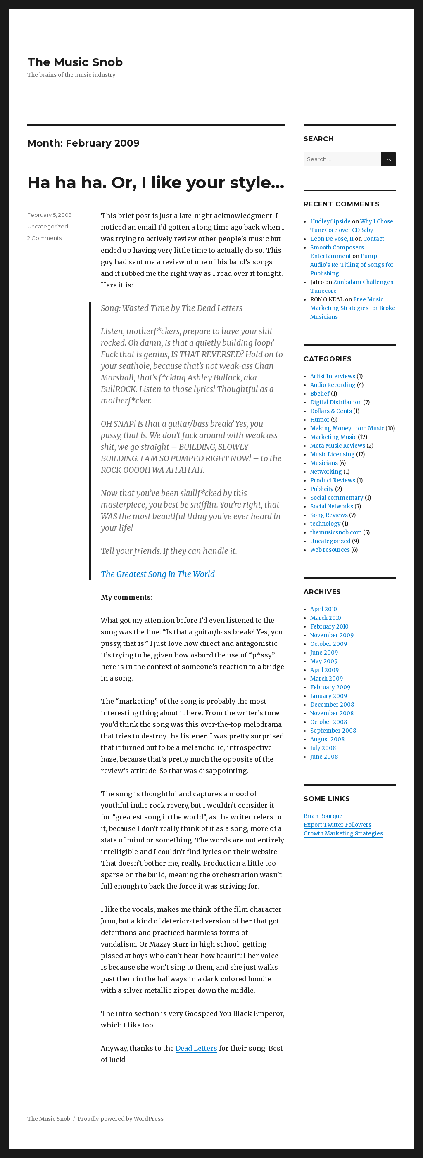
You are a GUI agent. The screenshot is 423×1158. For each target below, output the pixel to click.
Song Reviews (329, 515)
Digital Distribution (336, 402)
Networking (326, 471)
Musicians (324, 463)
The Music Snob (75, 62)
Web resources (330, 549)
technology (325, 523)
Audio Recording (333, 385)
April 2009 (324, 670)
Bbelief (320, 393)
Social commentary (337, 497)
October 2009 (328, 644)
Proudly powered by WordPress (121, 1118)
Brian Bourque (323, 816)
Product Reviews (332, 480)
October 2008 (328, 722)
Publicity (322, 489)
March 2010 (325, 618)
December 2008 (332, 704)
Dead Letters (196, 1048)
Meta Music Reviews (337, 445)
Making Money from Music (347, 428)
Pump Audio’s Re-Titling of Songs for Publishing (352, 265)
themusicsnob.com (336, 532)
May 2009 (323, 661)
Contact (373, 238)
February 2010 (329, 626)
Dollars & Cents (331, 411)
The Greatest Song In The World (158, 574)
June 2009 (324, 652)
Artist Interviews (332, 376)
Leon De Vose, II (332, 238)
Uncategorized (47, 226)
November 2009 (332, 635)
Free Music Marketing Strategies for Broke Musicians (352, 308)
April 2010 (323, 609)
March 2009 (326, 678)
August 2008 (327, 739)
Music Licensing (332, 454)
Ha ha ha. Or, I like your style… (155, 182)
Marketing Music (333, 437)
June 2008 (324, 756)
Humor (320, 419)
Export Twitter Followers (337, 824)
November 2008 (332, 713)
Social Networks (331, 506)
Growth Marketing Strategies (343, 833)
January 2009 (328, 696)
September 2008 (333, 730)
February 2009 (330, 687)
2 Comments (44, 238)
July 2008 (323, 748)
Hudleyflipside (330, 221)
